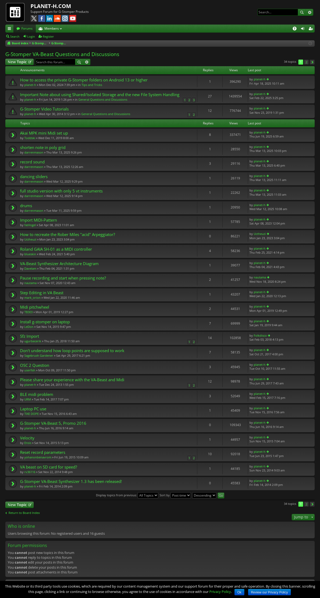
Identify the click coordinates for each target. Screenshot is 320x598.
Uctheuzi (30, 239)
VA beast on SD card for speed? (48, 467)
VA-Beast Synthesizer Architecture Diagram (59, 263)
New (17, 61)
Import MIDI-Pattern (38, 220)
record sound (32, 161)
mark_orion (32, 298)
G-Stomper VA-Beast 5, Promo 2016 (53, 423)
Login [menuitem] (304, 29)
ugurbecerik (32, 341)
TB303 (28, 312)
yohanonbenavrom (37, 457)
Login (31, 36)
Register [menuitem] (312, 29)
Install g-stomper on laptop (45, 321)
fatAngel (30, 225)
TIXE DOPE (31, 414)
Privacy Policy (220, 591)
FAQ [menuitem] (296, 29)
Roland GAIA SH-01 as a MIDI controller (56, 249)
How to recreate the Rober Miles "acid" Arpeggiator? (67, 234)
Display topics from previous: (127, 495)
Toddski (29, 138)
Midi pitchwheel (34, 307)
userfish (29, 370)
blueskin (30, 254)
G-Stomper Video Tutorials (44, 109)
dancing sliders (34, 176)
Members (51, 28)
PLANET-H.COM (50, 6)
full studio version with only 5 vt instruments (61, 191)
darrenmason (33, 152)
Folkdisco (260, 335)
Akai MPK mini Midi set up (44, 133)
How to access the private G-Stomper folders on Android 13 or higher (84, 79)
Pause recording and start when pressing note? (63, 278)
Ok (239, 592)
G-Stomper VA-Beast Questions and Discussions (62, 54)
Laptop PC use (33, 408)
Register (48, 36)
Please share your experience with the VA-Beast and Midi (72, 379)
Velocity (27, 437)
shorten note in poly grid (42, 147)
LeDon (28, 327)
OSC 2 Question (34, 365)
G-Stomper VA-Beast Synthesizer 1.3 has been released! (71, 481)
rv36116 (29, 472)
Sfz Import (29, 336)
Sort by (175, 495)
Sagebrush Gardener (38, 355)
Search (302, 12)
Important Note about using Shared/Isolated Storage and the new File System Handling (99, 94)
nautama (30, 283)
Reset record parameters (42, 452)
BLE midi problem (36, 394)
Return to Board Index (24, 513)
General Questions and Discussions (102, 99)
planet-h (30, 85)
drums (26, 205)
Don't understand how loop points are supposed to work (72, 350)
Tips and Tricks (92, 85)
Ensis (27, 443)
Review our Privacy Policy (269, 592)
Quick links (10, 29)
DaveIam (30, 268)
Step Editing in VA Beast (41, 292)
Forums (27, 28)
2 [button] (306, 62)
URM (27, 399)
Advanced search (309, 12)
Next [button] (312, 62)
